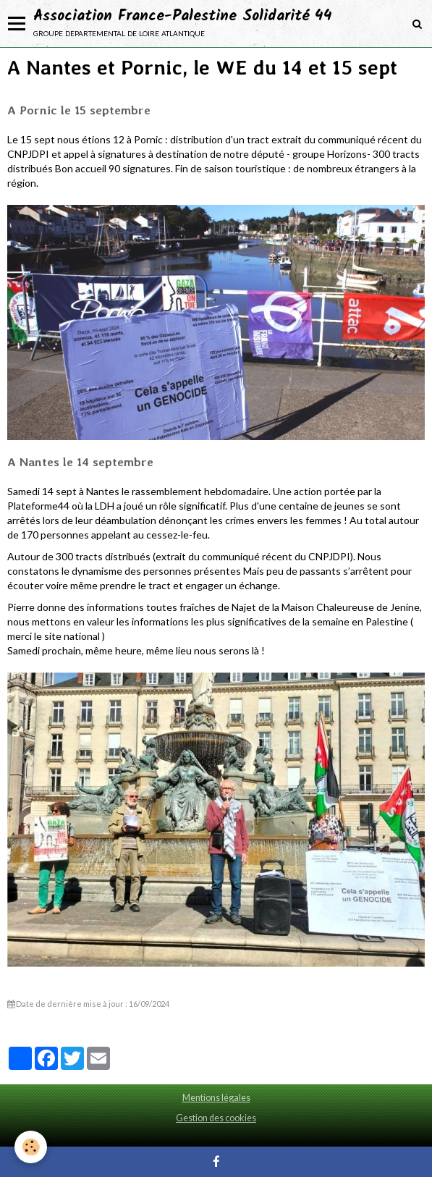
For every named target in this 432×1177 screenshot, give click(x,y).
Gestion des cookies (216, 1118)
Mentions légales (216, 1097)
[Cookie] (30, 1147)
